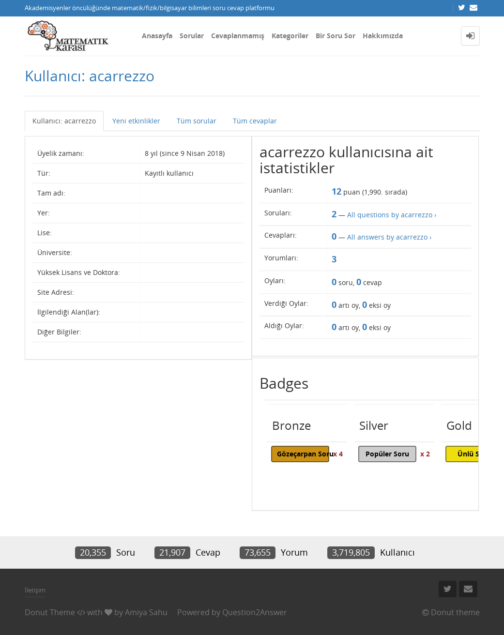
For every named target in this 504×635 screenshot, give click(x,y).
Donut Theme (50, 612)
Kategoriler (290, 35)
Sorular (192, 35)
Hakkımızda (383, 35)
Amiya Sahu (146, 612)
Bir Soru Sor (335, 35)
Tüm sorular (196, 120)
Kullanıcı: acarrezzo (64, 120)
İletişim (35, 590)
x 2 (425, 453)
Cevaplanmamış (237, 35)
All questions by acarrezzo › (391, 214)
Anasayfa (157, 35)
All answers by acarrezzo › (389, 237)
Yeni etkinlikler (136, 120)
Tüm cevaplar (255, 120)
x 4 (338, 453)
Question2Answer (254, 612)
